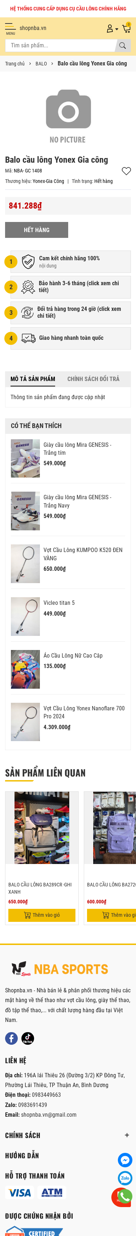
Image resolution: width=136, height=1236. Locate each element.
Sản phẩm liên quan (45, 772)
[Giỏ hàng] (126, 28)
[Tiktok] (27, 1038)
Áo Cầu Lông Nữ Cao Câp (73, 655)
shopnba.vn (33, 28)
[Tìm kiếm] (123, 45)
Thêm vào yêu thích (126, 171)
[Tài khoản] (111, 28)
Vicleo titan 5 (59, 602)
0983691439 (32, 1105)
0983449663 (46, 1094)
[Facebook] (11, 1038)
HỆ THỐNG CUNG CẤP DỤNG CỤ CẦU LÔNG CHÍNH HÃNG (68, 9)
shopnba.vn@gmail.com (49, 1114)
